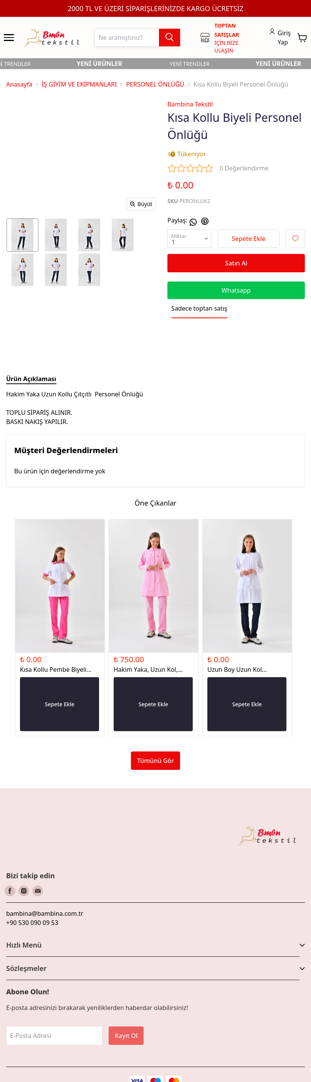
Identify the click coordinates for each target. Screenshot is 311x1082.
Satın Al (236, 263)
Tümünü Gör (155, 760)
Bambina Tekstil (190, 104)
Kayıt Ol (126, 1035)
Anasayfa (19, 84)
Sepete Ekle (249, 238)
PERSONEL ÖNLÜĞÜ (155, 84)
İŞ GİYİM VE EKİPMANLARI (79, 84)
